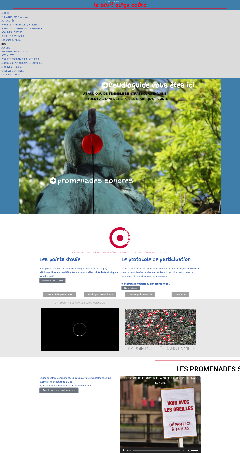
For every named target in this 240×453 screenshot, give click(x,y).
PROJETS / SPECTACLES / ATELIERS (20, 24)
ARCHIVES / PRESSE (11, 32)
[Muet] (189, 450)
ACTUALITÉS (7, 20)
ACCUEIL (5, 13)
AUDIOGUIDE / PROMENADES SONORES (21, 28)
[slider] (156, 450)
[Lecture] (123, 450)
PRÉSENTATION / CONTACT (15, 17)
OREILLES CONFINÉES (12, 36)
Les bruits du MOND (11, 40)
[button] (120, 44)
